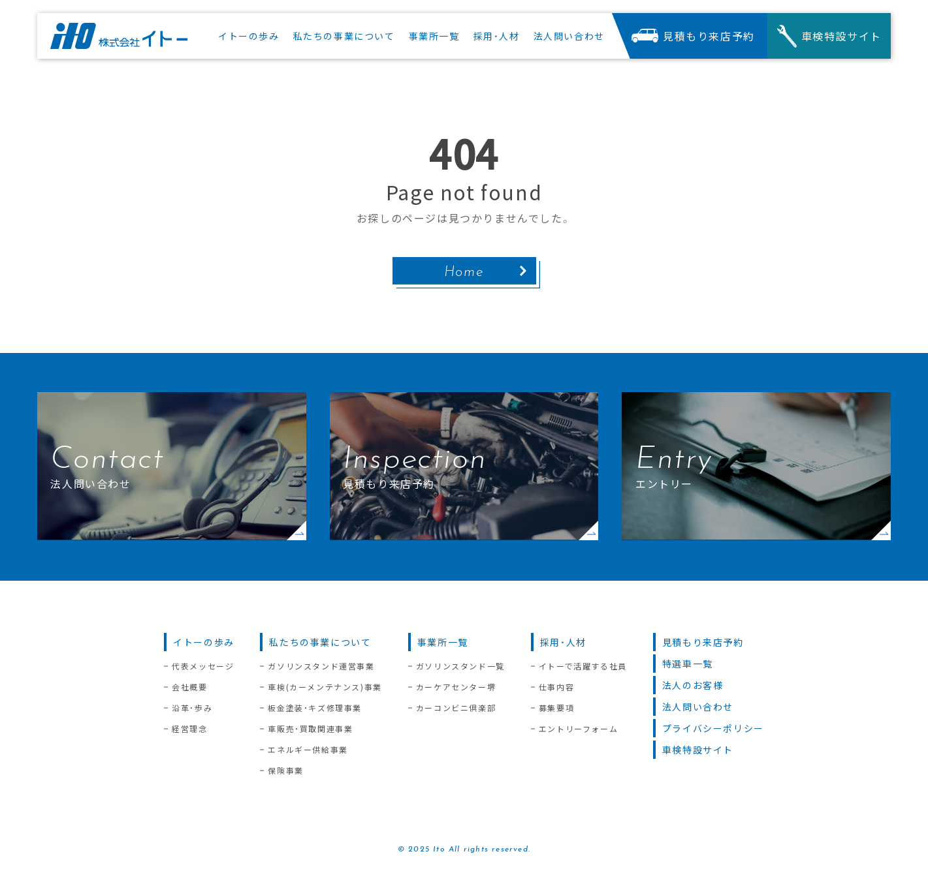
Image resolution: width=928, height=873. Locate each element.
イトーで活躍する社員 (583, 666)
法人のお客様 (693, 685)
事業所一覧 (442, 642)
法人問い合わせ (697, 706)
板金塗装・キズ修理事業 (315, 708)
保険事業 (285, 770)
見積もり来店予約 (703, 642)
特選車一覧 (687, 663)
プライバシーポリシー (713, 728)
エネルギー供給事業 (307, 750)
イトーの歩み (203, 642)
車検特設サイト (697, 749)
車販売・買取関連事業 (310, 729)
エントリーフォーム (578, 729)
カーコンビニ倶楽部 (456, 708)
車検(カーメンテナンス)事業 (324, 687)
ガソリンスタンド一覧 (460, 666)
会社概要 (189, 687)
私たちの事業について (320, 642)
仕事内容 (556, 687)
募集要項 (556, 708)
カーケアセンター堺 (456, 687)
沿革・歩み (192, 708)
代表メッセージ (203, 666)
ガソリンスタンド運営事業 (321, 666)
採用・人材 (563, 642)
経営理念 (189, 729)
